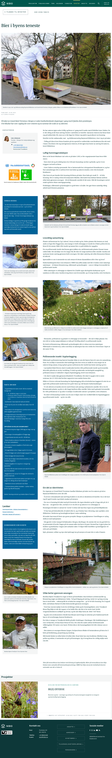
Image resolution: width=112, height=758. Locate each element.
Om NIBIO (92, 3)
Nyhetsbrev (71, 738)
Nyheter (77, 3)
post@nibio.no (43, 737)
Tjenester (68, 3)
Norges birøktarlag (8, 512)
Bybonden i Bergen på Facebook (12, 514)
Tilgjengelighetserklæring (71, 744)
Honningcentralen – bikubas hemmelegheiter (15, 509)
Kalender (59, 3)
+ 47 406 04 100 (43, 735)
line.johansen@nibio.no (20, 147)
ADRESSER (71, 732)
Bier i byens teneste (41, 12)
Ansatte (84, 3)
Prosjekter (33, 3)
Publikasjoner (44, 3)
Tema (53, 3)
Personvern (71, 750)
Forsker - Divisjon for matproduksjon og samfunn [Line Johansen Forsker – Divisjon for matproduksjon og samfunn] (23, 140)
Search (98, 3)
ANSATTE (71, 726)
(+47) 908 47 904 (18, 145)
